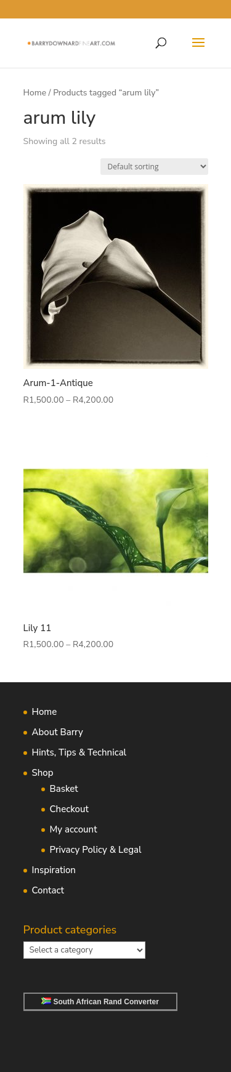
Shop (43, 773)
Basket (64, 789)
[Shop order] (154, 166)
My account (73, 829)
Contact (48, 890)
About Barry (57, 732)
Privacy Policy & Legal (96, 850)
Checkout (69, 809)
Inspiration (54, 870)
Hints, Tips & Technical (79, 752)
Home (35, 93)
